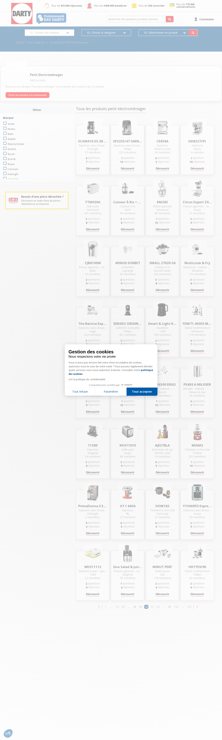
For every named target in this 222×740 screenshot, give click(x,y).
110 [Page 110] (176, 607)
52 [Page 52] (158, 607)
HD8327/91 (197, 141)
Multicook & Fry (197, 263)
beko (11, 134)
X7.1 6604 (127, 506)
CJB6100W (93, 263)
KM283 (162, 202)
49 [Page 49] (140, 607)
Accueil (20, 42)
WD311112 (92, 567)
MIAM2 (197, 445)
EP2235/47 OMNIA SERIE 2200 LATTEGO (127, 141)
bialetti (11, 139)
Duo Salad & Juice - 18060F (127, 567)
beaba (11, 129)
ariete (11, 124)
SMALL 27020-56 (162, 263)
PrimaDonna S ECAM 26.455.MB (92, 506)
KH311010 (128, 445)
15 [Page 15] (117, 607)
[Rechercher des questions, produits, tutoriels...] (170, 19)
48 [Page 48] (134, 607)
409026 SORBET (127, 263)
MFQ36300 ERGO (162, 384)
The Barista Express (92, 324)
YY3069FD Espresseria (197, 506)
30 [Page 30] (123, 607)
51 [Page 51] (152, 607)
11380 (93, 445)
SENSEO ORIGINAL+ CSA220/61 (127, 324)
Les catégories (37, 42)
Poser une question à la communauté (27, 95)
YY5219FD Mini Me (92, 384)
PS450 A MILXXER (197, 384)
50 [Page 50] (146, 607)
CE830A (162, 141)
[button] (98, 606)
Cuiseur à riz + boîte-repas (127, 202)
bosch (11, 154)
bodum (12, 149)
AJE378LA (162, 445)
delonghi (13, 174)
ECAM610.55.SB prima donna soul (92, 141)
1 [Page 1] (105, 607)
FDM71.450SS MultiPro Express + (197, 324)
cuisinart (13, 169)
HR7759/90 (197, 567)
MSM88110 (128, 384)
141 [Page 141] (189, 607)
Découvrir (93, 168)
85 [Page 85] (169, 607)
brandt (11, 159)
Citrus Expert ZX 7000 (197, 202)
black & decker (16, 144)
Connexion (206, 19)
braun (11, 164)
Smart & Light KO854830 (162, 324)
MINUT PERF (162, 567)
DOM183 (162, 506)
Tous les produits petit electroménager (111, 108)
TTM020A (92, 202)
